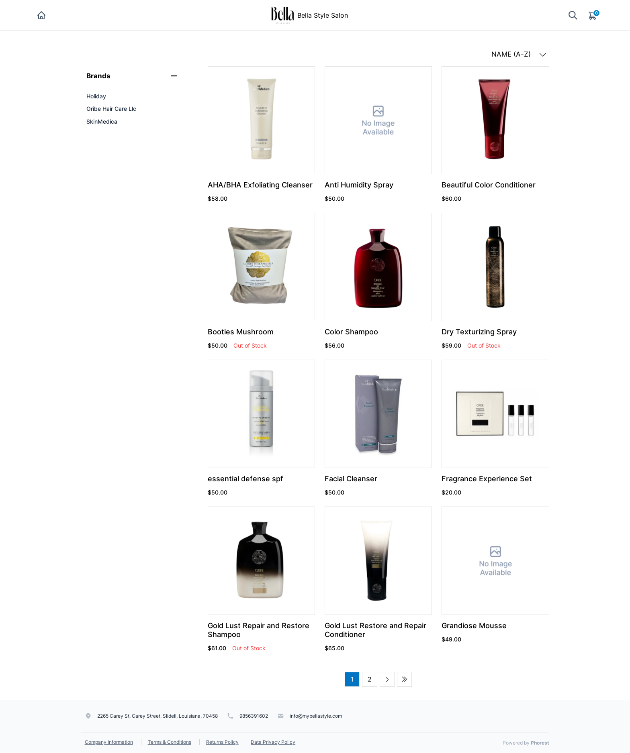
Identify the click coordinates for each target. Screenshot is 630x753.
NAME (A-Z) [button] (518, 54)
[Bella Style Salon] (283, 14)
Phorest (540, 743)
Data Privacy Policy (273, 742)
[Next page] (387, 679)
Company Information (109, 742)
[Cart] (593, 15)
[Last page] (404, 679)
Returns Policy (222, 742)
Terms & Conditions (169, 742)
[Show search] (573, 15)
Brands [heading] (131, 76)
